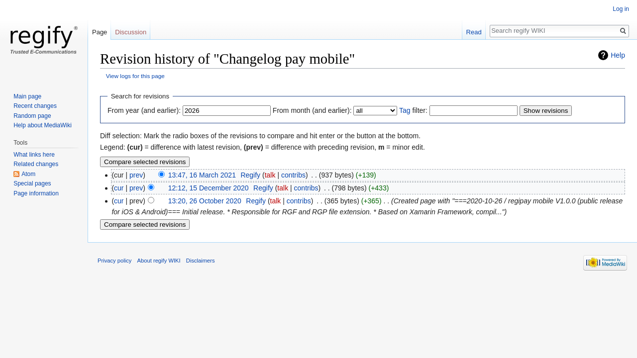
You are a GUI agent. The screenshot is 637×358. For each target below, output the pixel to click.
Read (474, 32)
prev (136, 175)
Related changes (35, 164)
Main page (27, 96)
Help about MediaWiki (42, 125)
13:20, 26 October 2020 (204, 201)
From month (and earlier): (312, 110)
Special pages (32, 183)
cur (118, 188)
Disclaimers (200, 261)
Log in (621, 8)
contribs (293, 175)
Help (618, 55)
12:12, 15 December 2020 (208, 188)
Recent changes (35, 105)
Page (99, 32)
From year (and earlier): (144, 110)
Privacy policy (114, 261)
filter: (413, 110)
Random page (32, 115)
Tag (405, 110)
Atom (28, 174)
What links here (34, 154)
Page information (36, 193)
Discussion (130, 32)
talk (270, 175)
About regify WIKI (159, 261)
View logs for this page (135, 76)
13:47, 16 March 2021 (202, 175)
